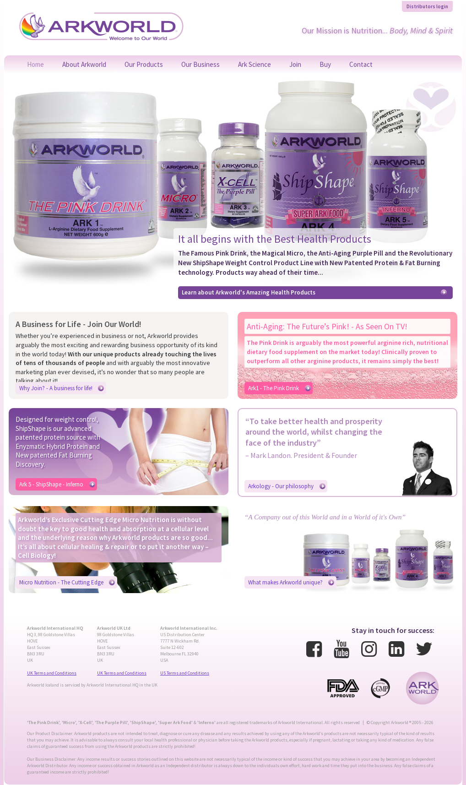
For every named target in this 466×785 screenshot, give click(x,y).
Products (144, 64)
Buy (325, 64)
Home (35, 64)
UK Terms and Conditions (51, 673)
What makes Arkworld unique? (285, 582)
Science (254, 64)
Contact (361, 64)
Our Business (200, 64)
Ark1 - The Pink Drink (273, 388)
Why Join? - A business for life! (55, 388)
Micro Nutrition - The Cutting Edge (61, 582)
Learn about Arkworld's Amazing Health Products (248, 292)
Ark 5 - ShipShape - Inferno (51, 484)
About (84, 64)
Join (295, 64)
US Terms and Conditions (184, 673)
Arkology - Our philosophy (281, 486)
